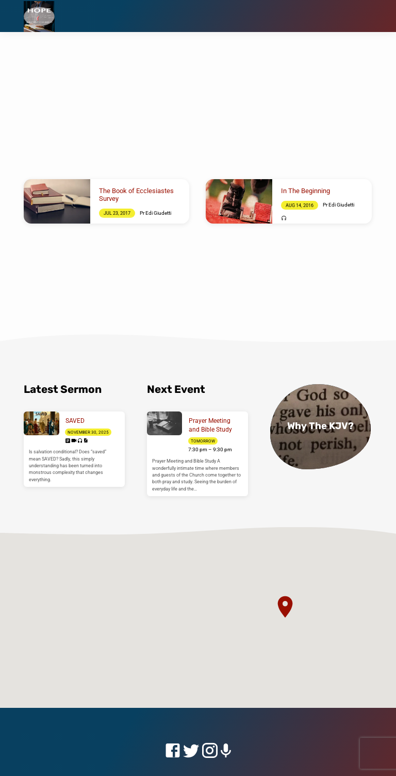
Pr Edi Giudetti (155, 213)
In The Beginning (305, 191)
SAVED (75, 420)
